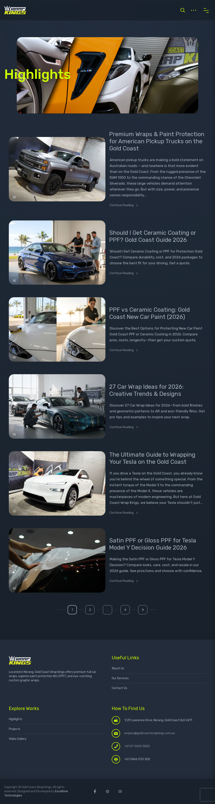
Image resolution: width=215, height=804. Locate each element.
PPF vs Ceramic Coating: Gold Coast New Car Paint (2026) (149, 313)
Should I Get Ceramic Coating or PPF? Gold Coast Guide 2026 (152, 236)
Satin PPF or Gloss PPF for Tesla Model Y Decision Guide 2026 (152, 544)
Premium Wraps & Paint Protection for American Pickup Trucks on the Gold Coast (156, 141)
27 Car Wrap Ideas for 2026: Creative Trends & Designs (146, 390)
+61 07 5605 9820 (137, 746)
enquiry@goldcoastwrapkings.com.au (149, 733)
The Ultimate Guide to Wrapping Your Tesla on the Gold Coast (152, 458)
